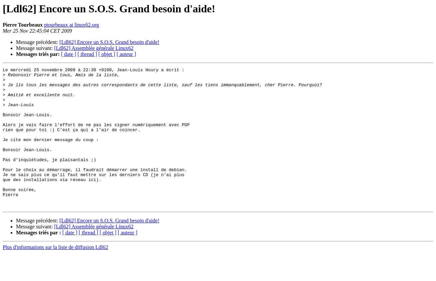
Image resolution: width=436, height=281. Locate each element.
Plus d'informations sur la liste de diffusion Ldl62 (55, 275)
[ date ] (68, 54)
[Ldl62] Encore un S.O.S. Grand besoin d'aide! (109, 42)
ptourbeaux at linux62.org (71, 25)
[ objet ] (106, 54)
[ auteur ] (126, 54)
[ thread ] (87, 54)
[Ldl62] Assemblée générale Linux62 (94, 48)
